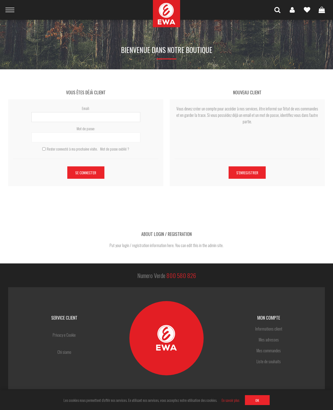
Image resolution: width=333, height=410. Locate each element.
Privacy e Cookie (64, 335)
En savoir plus (230, 400)
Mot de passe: (86, 128)
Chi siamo (64, 352)
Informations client (268, 329)
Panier (322, 10)
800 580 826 (181, 275)
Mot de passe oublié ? (114, 149)
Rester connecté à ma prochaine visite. (72, 149)
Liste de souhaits (307, 10)
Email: (86, 108)
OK (257, 400)
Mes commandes (269, 351)
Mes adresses (269, 340)
